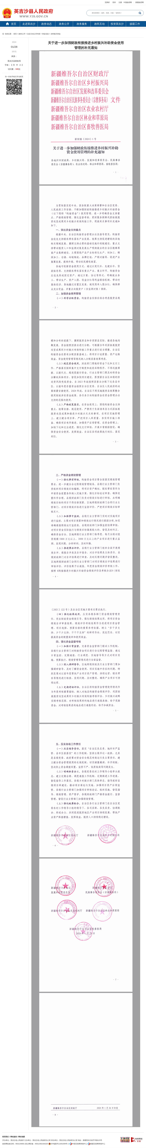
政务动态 (46, 23)
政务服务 (82, 23)
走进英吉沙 (28, 23)
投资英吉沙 (117, 23)
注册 (120, 2)
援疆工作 (135, 23)
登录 (114, 2)
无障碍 (107, 2)
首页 (11, 23)
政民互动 (99, 23)
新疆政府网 (139, 2)
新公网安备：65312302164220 (36, 1144)
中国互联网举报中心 (78, 1144)
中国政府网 (128, 2)
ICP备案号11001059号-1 (58, 1144)
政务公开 (64, 23)
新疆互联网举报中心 (96, 1144)
